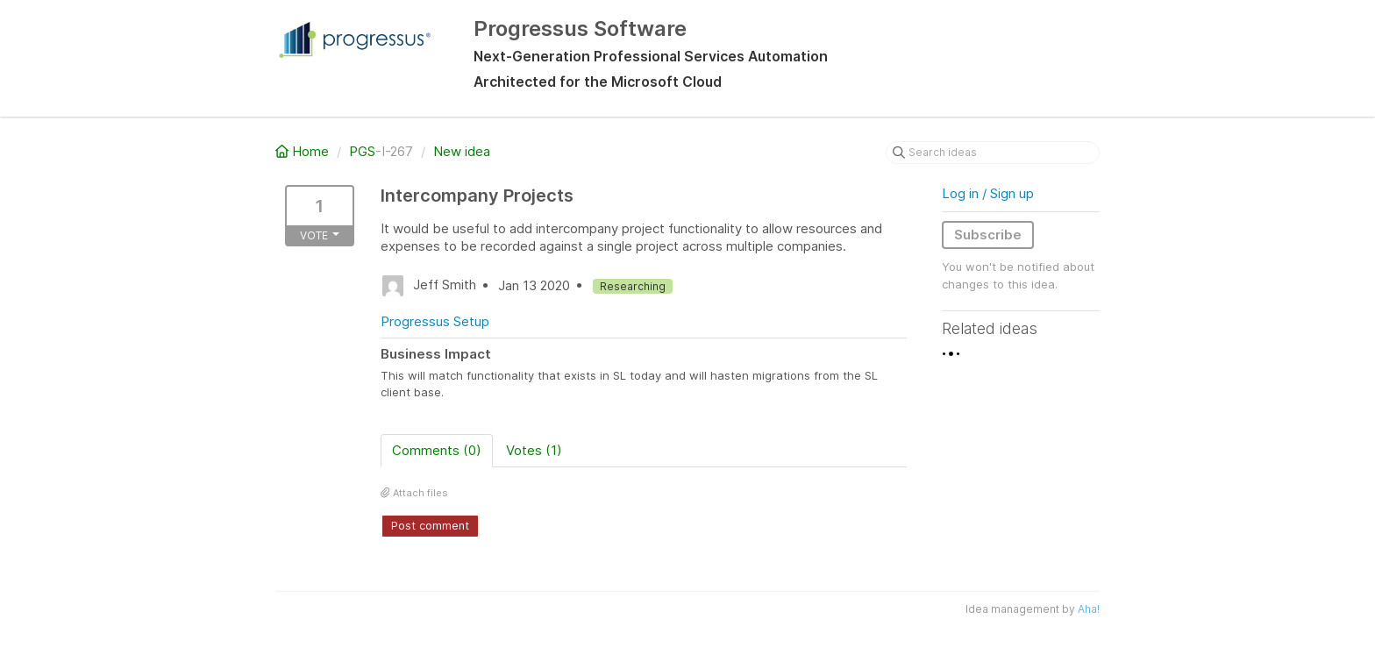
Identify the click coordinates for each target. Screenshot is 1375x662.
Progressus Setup (435, 321)
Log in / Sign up (988, 193)
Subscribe (988, 234)
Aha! (1089, 609)
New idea (461, 151)
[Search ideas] (993, 152)
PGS (362, 151)
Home (303, 151)
